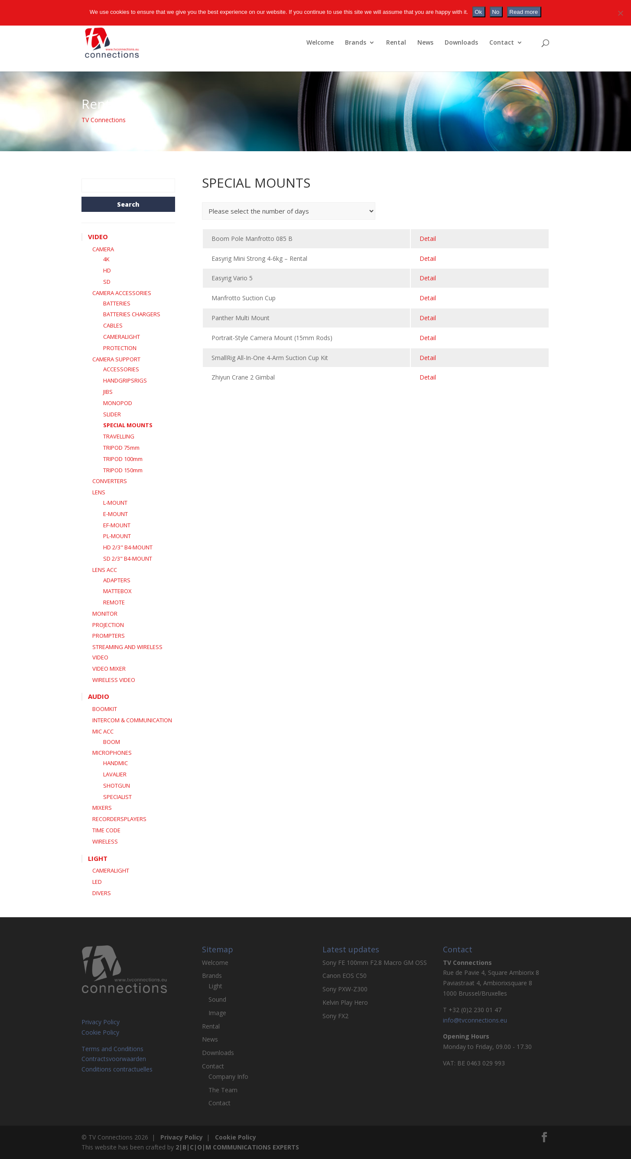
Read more (523, 12)
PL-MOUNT (117, 536)
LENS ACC (104, 570)
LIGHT (97, 858)
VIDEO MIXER (109, 668)
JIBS (108, 392)
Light (215, 986)
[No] (620, 13)
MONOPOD (117, 403)
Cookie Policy (100, 1032)
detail (428, 238)
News (425, 42)
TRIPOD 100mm (123, 459)
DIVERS (101, 893)
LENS (98, 492)
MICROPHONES (112, 752)
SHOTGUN (116, 785)
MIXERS (102, 808)
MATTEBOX (117, 591)
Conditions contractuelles (117, 1069)
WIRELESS (105, 841)
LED (97, 882)
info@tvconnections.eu (475, 1020)
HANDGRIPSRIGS (125, 380)
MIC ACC (103, 731)
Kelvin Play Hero (345, 1002)
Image (217, 1013)
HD (107, 270)
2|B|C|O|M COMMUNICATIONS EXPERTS (237, 1147)
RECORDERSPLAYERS (119, 819)
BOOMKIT (104, 709)
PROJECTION (108, 625)
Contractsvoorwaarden (113, 1059)
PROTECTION (120, 348)
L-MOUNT (115, 502)
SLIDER (112, 414)
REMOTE (114, 602)
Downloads (461, 42)
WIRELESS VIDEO (113, 680)
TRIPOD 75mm (121, 447)
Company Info (228, 1076)
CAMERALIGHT (121, 337)
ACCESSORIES (121, 369)
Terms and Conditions (112, 1049)
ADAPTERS (116, 580)
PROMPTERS (108, 636)
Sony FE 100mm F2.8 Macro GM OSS (374, 962)
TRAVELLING (118, 436)
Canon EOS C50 (344, 975)
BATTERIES (116, 303)
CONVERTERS (109, 481)
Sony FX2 (335, 1016)
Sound (217, 999)
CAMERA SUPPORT (116, 359)
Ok (478, 12)
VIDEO (98, 236)
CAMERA (103, 249)
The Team (222, 1090)
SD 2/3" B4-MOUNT (127, 558)
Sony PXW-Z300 (345, 989)
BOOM (111, 742)
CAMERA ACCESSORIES (121, 293)
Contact (501, 42)
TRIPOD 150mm (123, 470)
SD (107, 282)
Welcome (320, 42)
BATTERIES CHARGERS (131, 314)
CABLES (113, 325)
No (495, 12)
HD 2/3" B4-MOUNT (128, 547)
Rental (396, 42)
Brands (355, 42)
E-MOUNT (115, 514)
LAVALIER (115, 774)
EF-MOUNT (116, 525)
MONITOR (104, 613)
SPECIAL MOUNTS (128, 425)
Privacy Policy (100, 1022)
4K (106, 259)
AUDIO (98, 696)
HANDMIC (115, 763)
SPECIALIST (117, 797)
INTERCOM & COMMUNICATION (132, 720)
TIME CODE (106, 830)
